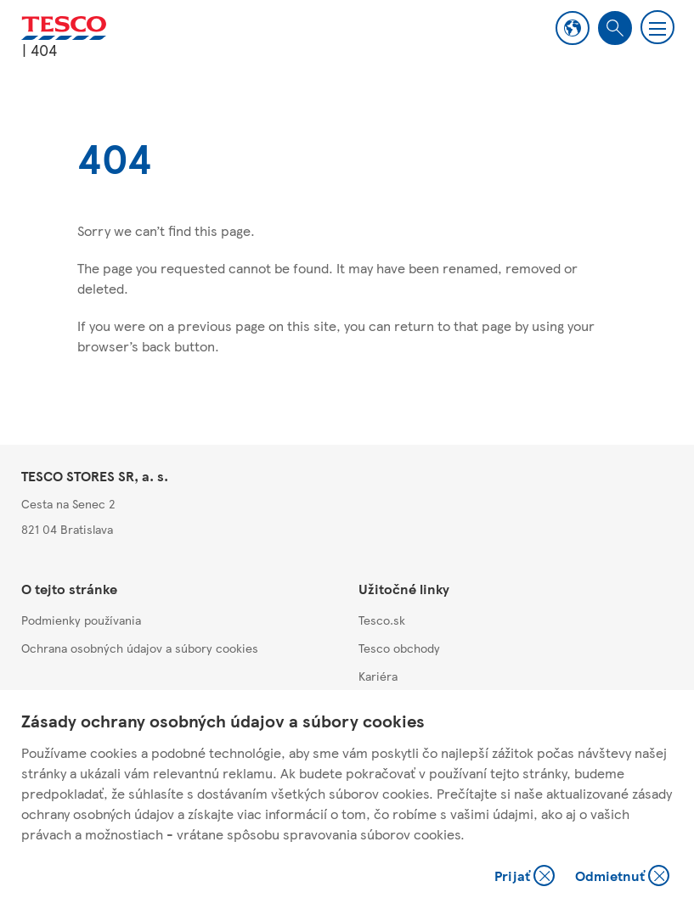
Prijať (526, 877)
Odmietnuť (622, 877)
